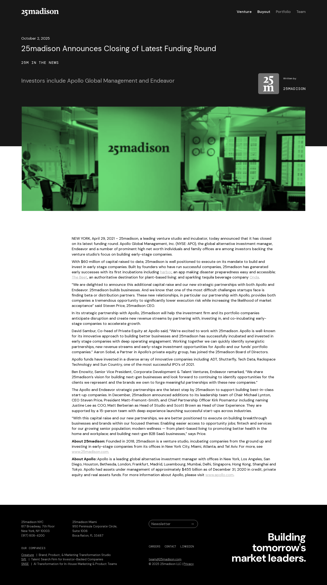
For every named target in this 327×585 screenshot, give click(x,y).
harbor (166, 272)
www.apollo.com (219, 474)
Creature (27, 555)
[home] (40, 12)
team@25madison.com (165, 559)
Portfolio (283, 11)
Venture (244, 11)
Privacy (189, 564)
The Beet (79, 277)
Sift (23, 559)
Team (301, 11)
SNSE (25, 564)
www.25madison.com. (90, 451)
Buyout (263, 11)
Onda (254, 277)
